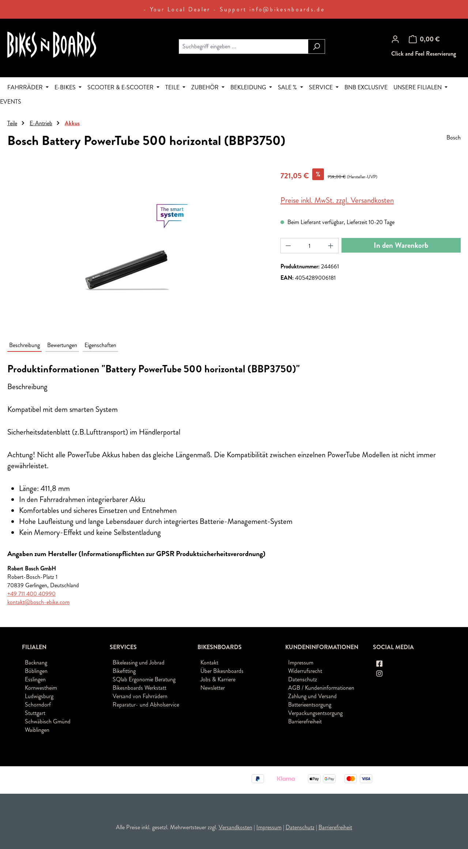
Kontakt (209, 662)
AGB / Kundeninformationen (321, 688)
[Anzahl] (309, 245)
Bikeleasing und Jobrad (139, 662)
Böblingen (36, 671)
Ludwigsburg (39, 696)
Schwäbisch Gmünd (48, 721)
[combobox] (243, 46)
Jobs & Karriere (217, 679)
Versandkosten (235, 827)
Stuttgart (35, 713)
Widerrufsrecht (305, 671)
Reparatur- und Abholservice (146, 704)
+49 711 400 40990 (31, 593)
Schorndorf (38, 704)
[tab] (24, 345)
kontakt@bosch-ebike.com (38, 602)
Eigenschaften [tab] (100, 345)
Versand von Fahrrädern (140, 696)
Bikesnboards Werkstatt (139, 688)
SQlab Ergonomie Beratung (144, 679)
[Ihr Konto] (395, 39)
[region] (136, 247)
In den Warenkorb (401, 245)
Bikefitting (124, 671)
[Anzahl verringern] (288, 245)
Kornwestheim (41, 688)
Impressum (300, 662)
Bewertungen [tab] (62, 345)
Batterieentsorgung (309, 704)
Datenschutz (302, 679)
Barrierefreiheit (305, 721)
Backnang (36, 662)
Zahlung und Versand (312, 696)
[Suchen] (316, 46)
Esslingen (35, 679)
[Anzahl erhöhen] (331, 245)
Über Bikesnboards (222, 671)
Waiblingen (37, 730)
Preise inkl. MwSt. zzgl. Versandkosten (337, 200)
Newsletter (212, 688)
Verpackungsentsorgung (315, 713)
